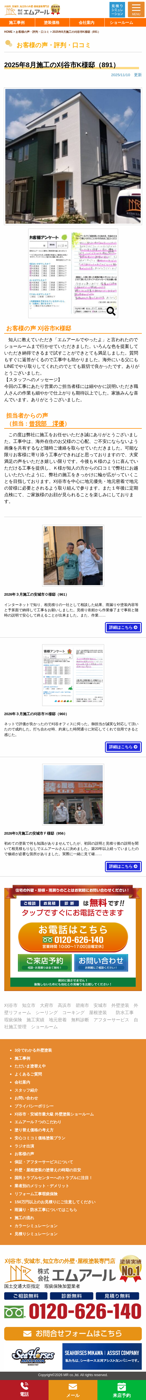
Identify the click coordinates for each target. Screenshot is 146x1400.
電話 (24, 1389)
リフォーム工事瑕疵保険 (36, 1194)
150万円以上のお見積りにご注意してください (55, 1202)
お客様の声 (24, 1154)
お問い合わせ (26, 1098)
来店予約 (122, 1390)
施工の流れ (24, 1218)
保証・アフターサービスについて (44, 1162)
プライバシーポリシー (34, 1106)
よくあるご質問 (28, 1074)
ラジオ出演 (24, 1146)
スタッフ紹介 (26, 1090)
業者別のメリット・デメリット (42, 1186)
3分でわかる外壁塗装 (33, 1050)
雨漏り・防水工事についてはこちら (46, 1209)
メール (73, 1390)
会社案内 (22, 1082)
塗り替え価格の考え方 (34, 1130)
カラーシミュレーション (36, 1226)
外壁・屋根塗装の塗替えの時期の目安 (48, 1170)
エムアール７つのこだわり (38, 1122)
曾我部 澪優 (46, 423)
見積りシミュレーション (36, 1234)
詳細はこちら (123, 627)
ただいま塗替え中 (30, 1066)
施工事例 (22, 1058)
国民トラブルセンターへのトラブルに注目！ (54, 1178)
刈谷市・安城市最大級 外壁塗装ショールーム (54, 1114)
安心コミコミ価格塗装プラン (40, 1138)
